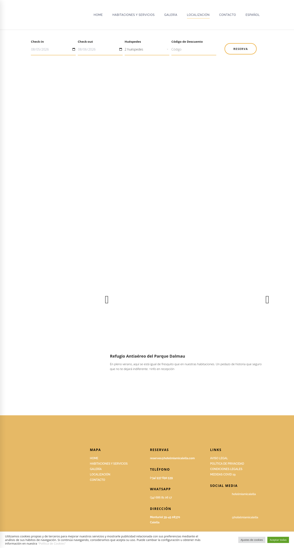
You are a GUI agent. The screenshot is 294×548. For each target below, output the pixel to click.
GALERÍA (96, 469)
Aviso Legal (219, 458)
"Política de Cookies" (52, 543)
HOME (94, 458)
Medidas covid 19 (223, 474)
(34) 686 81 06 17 (161, 497)
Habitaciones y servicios (109, 463)
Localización (100, 474)
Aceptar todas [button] (278, 540)
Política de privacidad (227, 463)
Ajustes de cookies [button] (252, 540)
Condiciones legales (226, 469)
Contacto (97, 479)
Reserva (240, 49)
